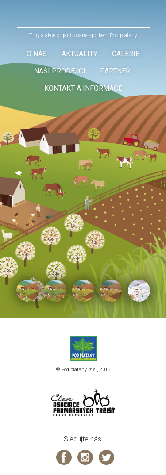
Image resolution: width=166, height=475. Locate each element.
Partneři (116, 71)
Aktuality (79, 54)
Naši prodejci (59, 71)
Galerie (125, 54)
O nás (37, 54)
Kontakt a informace (83, 88)
